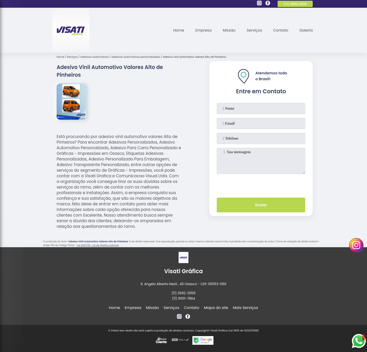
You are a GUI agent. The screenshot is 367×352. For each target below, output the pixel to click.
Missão (228, 30)
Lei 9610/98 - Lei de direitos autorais (98, 245)
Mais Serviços (245, 307)
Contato (280, 30)
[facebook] (267, 4)
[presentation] (261, 185)
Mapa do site (216, 307)
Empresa (202, 30)
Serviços (253, 30)
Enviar (261, 205)
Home (177, 30)
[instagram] (259, 4)
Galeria (306, 30)
